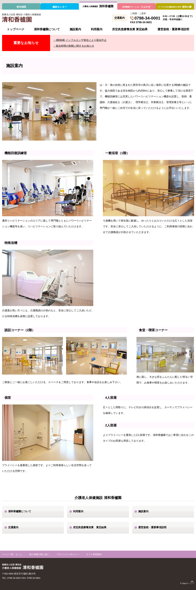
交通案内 (119, 17)
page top (192, 581)
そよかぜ (136, 6)
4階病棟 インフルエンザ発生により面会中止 (81, 40)
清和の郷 (174, 6)
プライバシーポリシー (67, 554)
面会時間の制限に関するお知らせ (75, 45)
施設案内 (75, 29)
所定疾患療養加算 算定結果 (130, 29)
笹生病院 (21, 6)
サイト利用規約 (94, 554)
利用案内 (96, 29)
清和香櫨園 (98, 6)
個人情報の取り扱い (39, 554)
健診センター (59, 6)
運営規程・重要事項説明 (173, 29)
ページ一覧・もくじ (12, 554)
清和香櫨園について (47, 29)
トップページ (15, 29)
